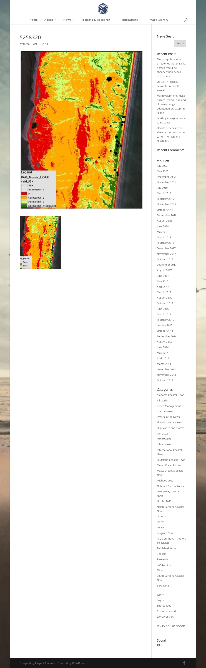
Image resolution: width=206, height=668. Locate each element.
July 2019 (162, 187)
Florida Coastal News (169, 422)
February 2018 (165, 242)
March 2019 (164, 193)
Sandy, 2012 (164, 565)
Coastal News (165, 411)
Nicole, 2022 (164, 501)
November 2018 (166, 204)
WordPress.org (165, 616)
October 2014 (165, 330)
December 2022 (166, 176)
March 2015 (164, 314)
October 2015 (165, 303)
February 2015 (165, 319)
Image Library (159, 19)
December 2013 (166, 369)
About (48, 19)
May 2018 (162, 232)
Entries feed (164, 605)
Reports (161, 553)
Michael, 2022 (165, 480)
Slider (160, 570)
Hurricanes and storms (170, 428)
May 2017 (162, 281)
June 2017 (163, 275)
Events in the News (168, 417)
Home (33, 19)
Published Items (166, 548)
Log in (160, 600)
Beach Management (169, 406)
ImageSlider (164, 439)
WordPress (79, 663)
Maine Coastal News (169, 465)
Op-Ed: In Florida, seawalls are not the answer (169, 86)
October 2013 (165, 380)
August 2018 (164, 220)
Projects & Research (95, 19)
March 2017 (164, 292)
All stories (163, 400)
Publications (129, 19)
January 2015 (164, 325)
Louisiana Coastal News (171, 459)
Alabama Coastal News (170, 395)
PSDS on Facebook (171, 626)
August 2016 (164, 297)
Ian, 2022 (162, 433)
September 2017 (167, 264)
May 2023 (162, 171)
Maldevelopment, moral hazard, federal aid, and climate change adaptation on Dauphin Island (171, 104)
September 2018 (167, 215)
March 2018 (164, 237)
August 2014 (164, 342)
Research (162, 559)
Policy (160, 527)
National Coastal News (170, 486)
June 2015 (163, 309)
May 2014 (162, 352)
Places (160, 522)
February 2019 (165, 198)
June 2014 (163, 347)
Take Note (163, 585)
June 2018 (163, 226)
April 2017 (163, 287)
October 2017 (165, 259)
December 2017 (166, 248)
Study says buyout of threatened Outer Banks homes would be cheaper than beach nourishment (171, 68)
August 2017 (164, 270)
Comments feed (166, 611)
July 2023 (162, 165)
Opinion (162, 516)
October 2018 (165, 210)
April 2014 (163, 358)
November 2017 (166, 253)
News (67, 19)
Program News (165, 533)
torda (26, 44)
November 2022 (166, 182)
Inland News (164, 444)
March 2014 (164, 364)
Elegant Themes (45, 663)
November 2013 (166, 374)
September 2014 (167, 336)
